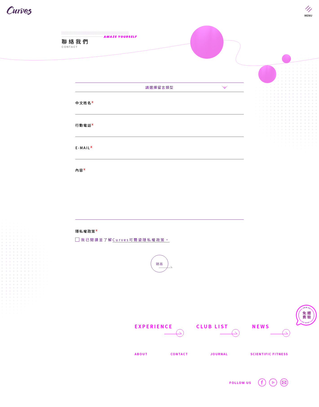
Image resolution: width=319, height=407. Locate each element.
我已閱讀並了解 (125, 238)
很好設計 (281, 396)
